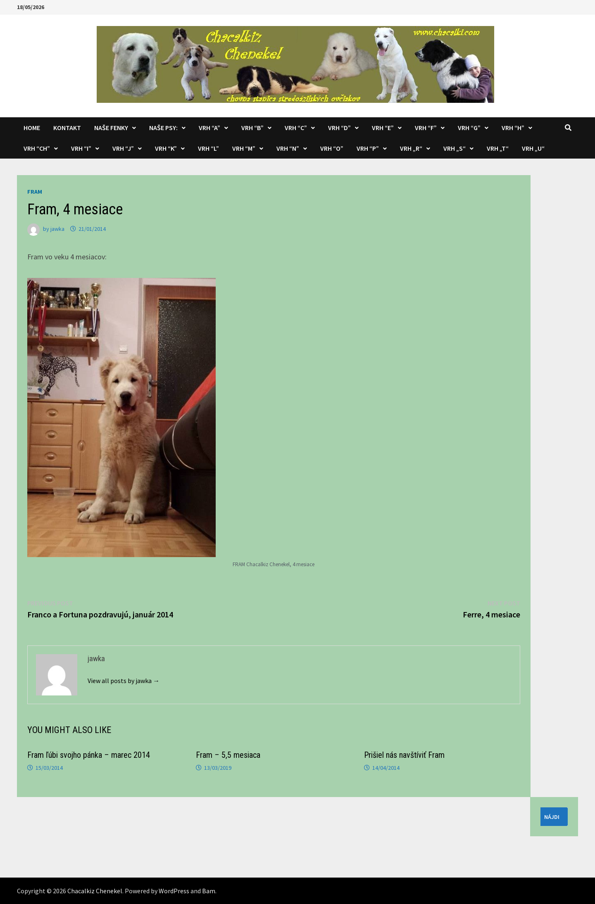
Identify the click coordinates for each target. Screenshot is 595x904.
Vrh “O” (331, 148)
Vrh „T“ (498, 148)
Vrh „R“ (411, 148)
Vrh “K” (166, 148)
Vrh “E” (383, 127)
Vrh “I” (81, 148)
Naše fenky (111, 127)
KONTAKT (67, 127)
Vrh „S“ (454, 148)
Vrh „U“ (533, 148)
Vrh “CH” (37, 148)
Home (32, 127)
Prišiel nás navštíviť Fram (404, 755)
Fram (34, 191)
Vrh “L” (208, 148)
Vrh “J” (123, 148)
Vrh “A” (209, 127)
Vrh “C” (296, 127)
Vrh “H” (513, 127)
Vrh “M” (243, 148)
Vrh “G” (469, 127)
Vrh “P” (368, 148)
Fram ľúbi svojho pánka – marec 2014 (88, 755)
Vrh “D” (339, 127)
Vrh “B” (252, 127)
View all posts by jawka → (123, 680)
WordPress (174, 891)
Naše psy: (163, 127)
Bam (208, 891)
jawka (57, 229)
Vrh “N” (287, 148)
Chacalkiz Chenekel (94, 891)
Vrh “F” (426, 127)
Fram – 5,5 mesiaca (228, 755)
